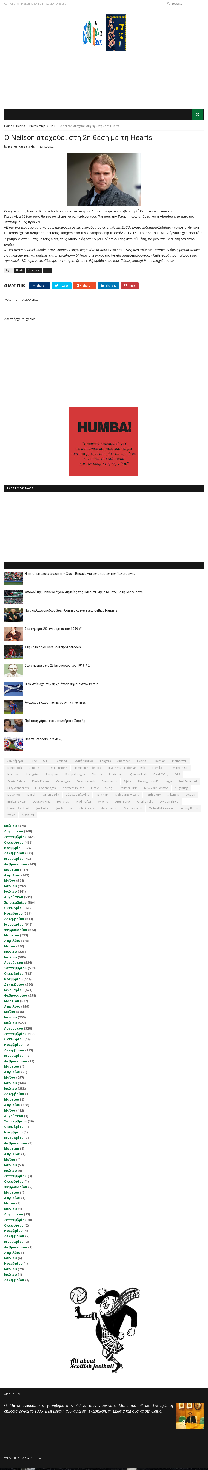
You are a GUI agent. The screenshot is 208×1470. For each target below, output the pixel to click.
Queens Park (138, 776)
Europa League (75, 776)
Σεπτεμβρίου (15, 838)
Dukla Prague (40, 783)
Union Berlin (51, 796)
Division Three (169, 803)
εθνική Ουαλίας (101, 790)
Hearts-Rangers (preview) (43, 741)
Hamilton (158, 769)
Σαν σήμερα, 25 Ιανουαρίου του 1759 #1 (54, 630)
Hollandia (63, 803)
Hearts (20, 127)
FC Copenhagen (45, 790)
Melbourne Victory (127, 796)
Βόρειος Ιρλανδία (77, 796)
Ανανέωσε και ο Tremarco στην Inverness (55, 704)
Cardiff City (160, 776)
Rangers (105, 763)
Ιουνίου (10, 887)
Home (8, 127)
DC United (14, 796)
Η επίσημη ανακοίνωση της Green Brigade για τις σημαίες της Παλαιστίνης (80, 575)
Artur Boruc (122, 803)
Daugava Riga (41, 803)
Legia (168, 783)
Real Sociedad (188, 783)
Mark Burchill (109, 810)
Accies (190, 796)
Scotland (61, 763)
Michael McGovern (161, 810)
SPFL (53, 127)
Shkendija (173, 796)
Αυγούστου (13, 833)
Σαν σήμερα (15, 763)
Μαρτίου (11, 871)
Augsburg (181, 790)
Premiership (37, 127)
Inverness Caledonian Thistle (127, 769)
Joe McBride (64, 810)
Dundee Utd (36, 769)
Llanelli (31, 796)
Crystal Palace (16, 783)
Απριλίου (12, 877)
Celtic (33, 763)
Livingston (33, 776)
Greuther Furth (128, 790)
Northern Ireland (73, 790)
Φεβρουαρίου (15, 866)
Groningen (63, 783)
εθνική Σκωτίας (83, 763)
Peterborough (86, 783)
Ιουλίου (10, 827)
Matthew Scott (133, 810)
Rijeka (127, 783)
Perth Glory (153, 796)
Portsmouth (109, 783)
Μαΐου (9, 882)
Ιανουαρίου (13, 860)
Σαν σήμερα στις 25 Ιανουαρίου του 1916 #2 (57, 667)
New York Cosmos (156, 790)
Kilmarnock (14, 769)
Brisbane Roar (16, 803)
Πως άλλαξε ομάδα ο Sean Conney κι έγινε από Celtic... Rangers (71, 612)
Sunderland (116, 776)
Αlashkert (28, 817)
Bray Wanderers (18, 790)
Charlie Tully (145, 803)
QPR (177, 776)
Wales (11, 817)
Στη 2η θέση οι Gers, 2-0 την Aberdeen (53, 649)
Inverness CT (179, 769)
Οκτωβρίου (13, 844)
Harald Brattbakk (18, 810)
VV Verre (103, 803)
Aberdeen (123, 763)
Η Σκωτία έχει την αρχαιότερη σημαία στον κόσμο (61, 686)
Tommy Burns (188, 810)
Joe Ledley (43, 810)
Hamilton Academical (88, 769)
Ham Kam (102, 796)
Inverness (13, 776)
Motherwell (179, 763)
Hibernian (159, 763)
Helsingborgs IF (148, 783)
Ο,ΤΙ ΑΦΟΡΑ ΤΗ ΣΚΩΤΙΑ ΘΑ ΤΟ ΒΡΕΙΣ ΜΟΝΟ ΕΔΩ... (35, 3)
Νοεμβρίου (13, 849)
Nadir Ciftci (83, 803)
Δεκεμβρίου (14, 855)
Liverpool (52, 776)
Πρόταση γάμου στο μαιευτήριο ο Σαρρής (55, 722)
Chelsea (97, 776)
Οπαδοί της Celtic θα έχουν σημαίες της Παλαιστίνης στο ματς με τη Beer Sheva (84, 594)
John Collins (86, 810)
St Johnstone (59, 769)
